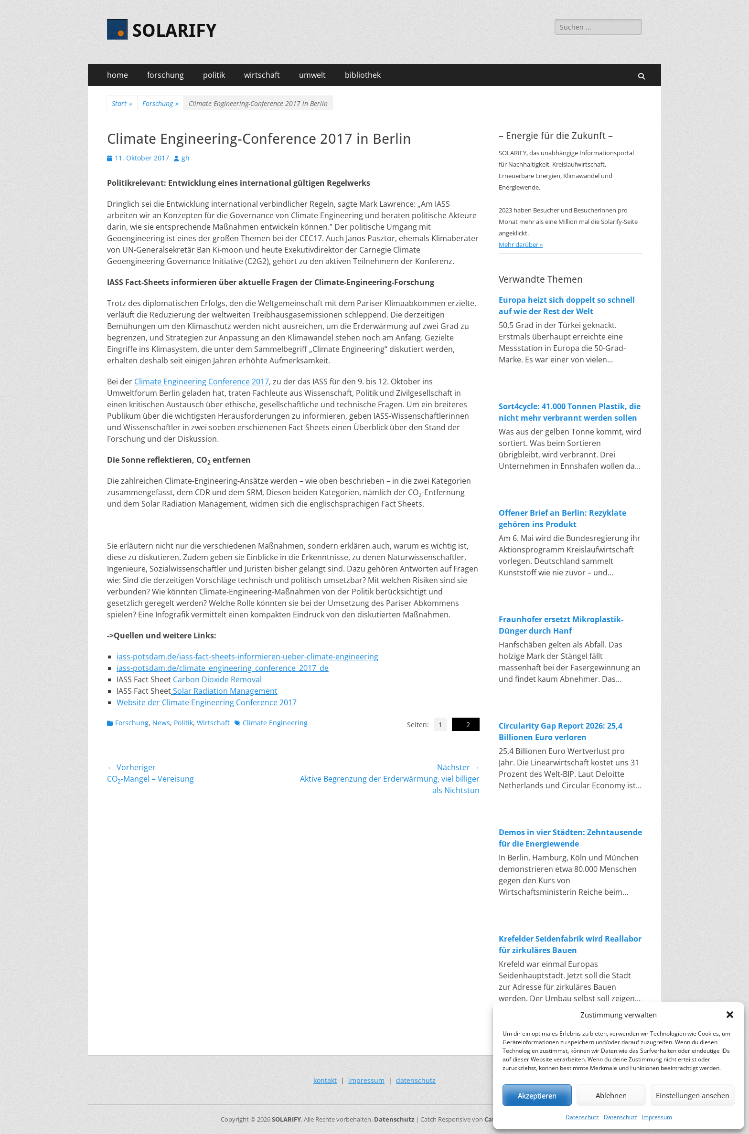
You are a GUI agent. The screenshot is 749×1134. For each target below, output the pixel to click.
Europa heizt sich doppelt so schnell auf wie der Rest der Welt (567, 306)
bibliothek (363, 75)
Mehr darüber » (521, 244)
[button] (730, 1014)
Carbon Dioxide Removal (217, 679)
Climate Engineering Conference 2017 (201, 381)
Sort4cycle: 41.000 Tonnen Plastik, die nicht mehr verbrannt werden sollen (570, 412)
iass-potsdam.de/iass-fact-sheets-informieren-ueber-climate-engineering (247, 656)
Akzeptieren (537, 1095)
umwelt (312, 75)
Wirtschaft (213, 722)
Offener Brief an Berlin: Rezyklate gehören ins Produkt (562, 519)
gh (186, 157)
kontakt (325, 1080)
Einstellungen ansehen (692, 1095)
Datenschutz (582, 1117)
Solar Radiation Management (224, 691)
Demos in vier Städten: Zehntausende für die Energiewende (570, 838)
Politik (183, 722)
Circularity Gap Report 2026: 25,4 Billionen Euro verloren (560, 731)
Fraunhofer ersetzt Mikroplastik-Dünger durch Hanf (561, 625)
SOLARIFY (174, 30)
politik (214, 75)
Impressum (657, 1117)
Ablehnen (611, 1095)
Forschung (160, 103)
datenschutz (416, 1080)
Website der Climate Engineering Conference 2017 (207, 702)
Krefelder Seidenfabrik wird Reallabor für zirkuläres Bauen (570, 944)
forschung (165, 75)
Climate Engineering (275, 722)
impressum (366, 1080)
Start (122, 103)
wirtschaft (262, 75)
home (117, 75)
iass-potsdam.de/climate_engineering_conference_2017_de (223, 668)
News (161, 722)
